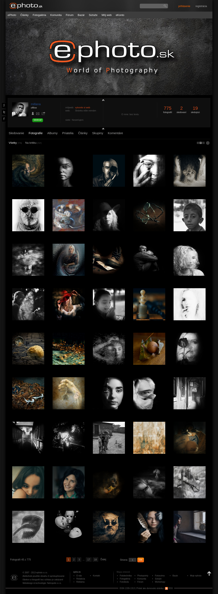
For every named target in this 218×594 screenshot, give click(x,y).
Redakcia (80, 579)
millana (36, 104)
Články (24, 15)
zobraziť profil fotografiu (102, 100)
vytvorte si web (82, 107)
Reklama (80, 582)
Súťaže (93, 15)
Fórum (70, 15)
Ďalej (103, 559)
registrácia (201, 6)
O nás (79, 576)
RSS (169, 588)
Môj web (106, 15)
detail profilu (102, 127)
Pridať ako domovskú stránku (150, 588)
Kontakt (96, 576)
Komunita (56, 15)
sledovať (38, 120)
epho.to (77, 572)
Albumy (52, 133)
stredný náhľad (203, 143)
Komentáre (115, 133)
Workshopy (160, 582)
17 (88, 559)
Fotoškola (124, 582)
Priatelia (67, 133)
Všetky (15, 142)
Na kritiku (33, 142)
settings (207, 143)
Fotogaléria (39, 15)
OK (140, 560)
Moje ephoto (195, 576)
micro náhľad (198, 143)
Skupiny (97, 133)
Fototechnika (126, 576)
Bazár (81, 15)
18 (95, 559)
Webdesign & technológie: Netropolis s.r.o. (42, 583)
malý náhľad (201, 143)
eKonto (120, 15)
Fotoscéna (160, 576)
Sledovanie (16, 133)
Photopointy (142, 576)
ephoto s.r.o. (42, 572)
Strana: (124, 559)
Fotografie (36, 133)
